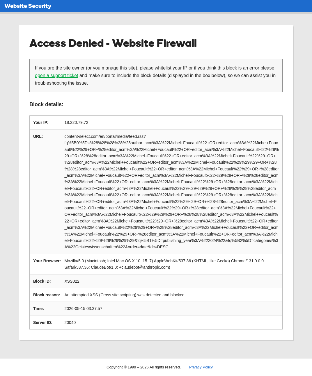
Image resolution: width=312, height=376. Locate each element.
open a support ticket (56, 75)
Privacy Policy (201, 367)
